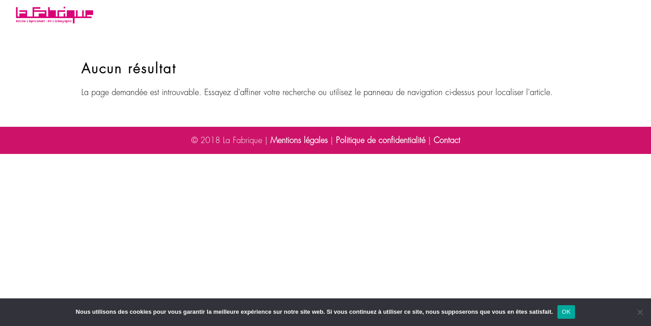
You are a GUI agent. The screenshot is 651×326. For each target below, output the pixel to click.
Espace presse (467, 16)
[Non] (639, 311)
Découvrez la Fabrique (350, 16)
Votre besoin (188, 16)
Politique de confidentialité (380, 140)
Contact (520, 16)
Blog (421, 16)
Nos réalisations (265, 16)
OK (566, 311)
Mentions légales (299, 140)
